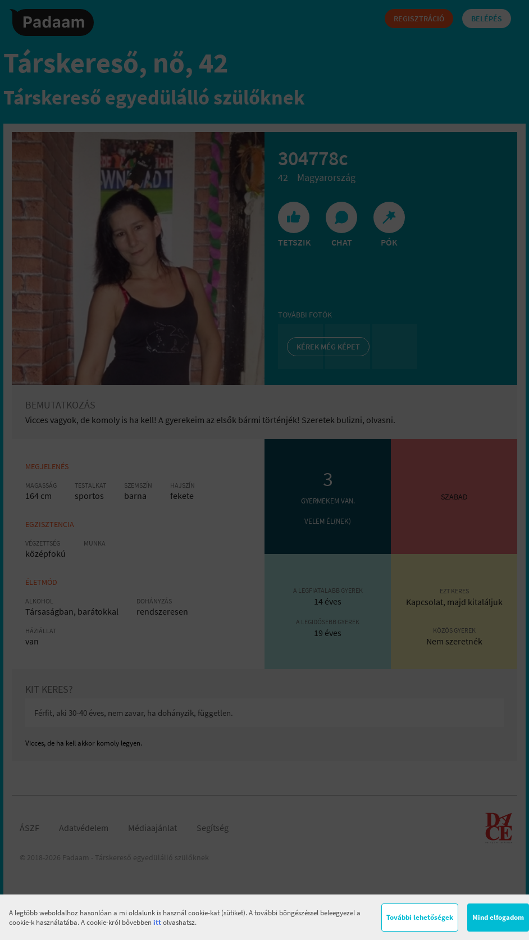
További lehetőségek (419, 917)
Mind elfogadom (498, 917)
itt (157, 922)
